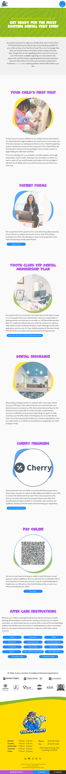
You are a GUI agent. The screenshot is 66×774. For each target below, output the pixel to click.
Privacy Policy (35, 766)
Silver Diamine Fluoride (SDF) (32, 652)
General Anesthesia (53, 642)
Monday (11, 741)
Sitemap (29, 766)
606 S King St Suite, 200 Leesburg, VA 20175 (49, 749)
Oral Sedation (53, 647)
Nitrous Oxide (32, 647)
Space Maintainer (54, 652)
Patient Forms (16, 244)
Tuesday (11, 743)
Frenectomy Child (17, 656)
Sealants (12, 652)
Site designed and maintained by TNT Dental (33, 767)
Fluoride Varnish (33, 642)
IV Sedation (12, 647)
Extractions (33, 637)
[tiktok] (36, 759)
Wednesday (12, 746)
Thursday (11, 749)
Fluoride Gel (12, 642)
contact (19, 63)
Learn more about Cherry (16, 508)
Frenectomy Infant (49, 656)
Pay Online (33, 591)
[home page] (4, 4)
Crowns (12, 637)
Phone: (41, 741)
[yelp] (40, 759)
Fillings (54, 637)
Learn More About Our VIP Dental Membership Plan (25, 335)
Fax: (40, 744)
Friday (10, 751)
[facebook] (29, 759)
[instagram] (32, 759)
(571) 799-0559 (53, 741)
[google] (25, 759)
